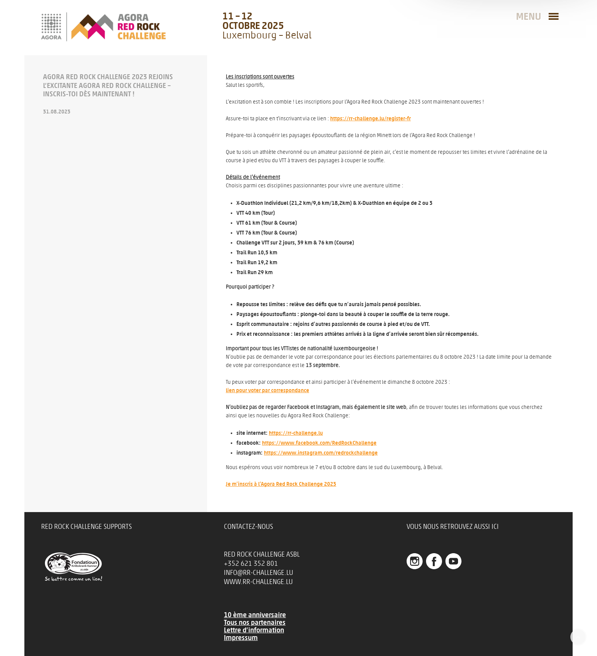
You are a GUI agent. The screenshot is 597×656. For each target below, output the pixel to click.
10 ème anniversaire (255, 615)
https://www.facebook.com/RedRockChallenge (319, 443)
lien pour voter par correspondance (267, 390)
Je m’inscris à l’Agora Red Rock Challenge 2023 (281, 484)
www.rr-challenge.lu (258, 582)
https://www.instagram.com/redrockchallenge (321, 453)
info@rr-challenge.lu (258, 572)
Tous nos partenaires (255, 622)
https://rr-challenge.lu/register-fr (370, 118)
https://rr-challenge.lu (296, 433)
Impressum (241, 638)
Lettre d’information (254, 630)
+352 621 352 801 (251, 563)
